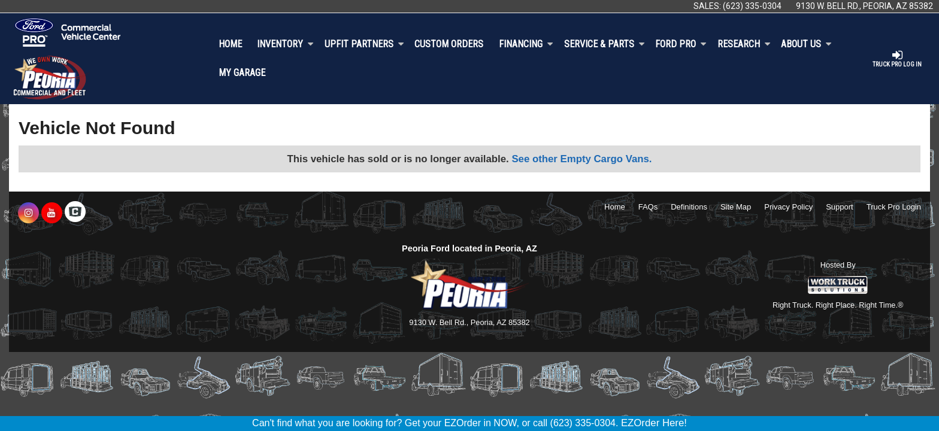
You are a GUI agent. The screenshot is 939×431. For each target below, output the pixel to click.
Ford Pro (681, 44)
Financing (526, 44)
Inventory (285, 44)
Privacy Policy (788, 206)
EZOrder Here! (654, 423)
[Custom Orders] (449, 44)
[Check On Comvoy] (75, 213)
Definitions (689, 206)
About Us (806, 44)
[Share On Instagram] (28, 213)
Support (839, 206)
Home (230, 44)
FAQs (648, 206)
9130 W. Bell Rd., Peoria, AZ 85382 (864, 6)
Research (744, 44)
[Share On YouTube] (51, 213)
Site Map (735, 206)
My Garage (242, 72)
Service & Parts (604, 44)
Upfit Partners (364, 44)
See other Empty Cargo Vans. (581, 159)
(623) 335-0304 (752, 6)
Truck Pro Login (894, 206)
